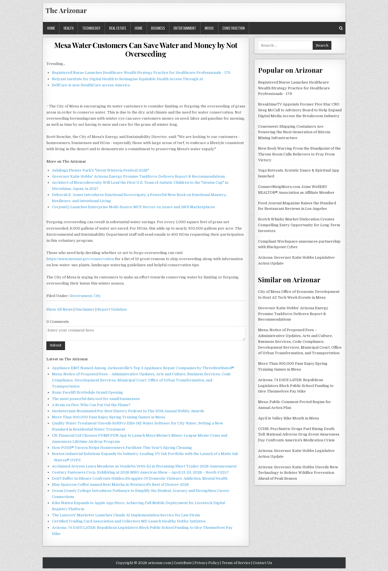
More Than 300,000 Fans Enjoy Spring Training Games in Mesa (108, 417)
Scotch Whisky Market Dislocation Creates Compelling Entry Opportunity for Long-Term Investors (299, 225)
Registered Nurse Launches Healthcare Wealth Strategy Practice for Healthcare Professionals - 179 (141, 73)
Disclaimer (85, 309)
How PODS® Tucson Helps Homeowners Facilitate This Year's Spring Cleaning (122, 448)
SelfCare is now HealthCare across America (91, 85)
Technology (91, 28)
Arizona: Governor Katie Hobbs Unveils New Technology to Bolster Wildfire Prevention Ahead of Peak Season (298, 473)
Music (209, 28)
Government (80, 296)
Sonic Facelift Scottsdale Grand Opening (87, 392)
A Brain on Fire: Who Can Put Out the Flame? (91, 405)
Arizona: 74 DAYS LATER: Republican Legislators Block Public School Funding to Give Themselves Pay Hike (296, 386)
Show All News (59, 309)
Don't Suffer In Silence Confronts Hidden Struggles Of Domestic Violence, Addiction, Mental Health (139, 478)
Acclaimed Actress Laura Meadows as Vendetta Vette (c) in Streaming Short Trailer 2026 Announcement (144, 466)
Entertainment (185, 28)
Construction (233, 28)
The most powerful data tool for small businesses (96, 399)
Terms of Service (236, 563)
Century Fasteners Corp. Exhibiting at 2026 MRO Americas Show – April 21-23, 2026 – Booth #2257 (140, 472)
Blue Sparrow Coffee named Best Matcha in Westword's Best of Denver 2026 (120, 484)
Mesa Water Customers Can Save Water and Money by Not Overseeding (145, 49)
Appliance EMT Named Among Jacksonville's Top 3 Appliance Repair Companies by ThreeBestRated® (143, 368)
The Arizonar (66, 10)
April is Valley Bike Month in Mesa (288, 418)
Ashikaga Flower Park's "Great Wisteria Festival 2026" (100, 170)
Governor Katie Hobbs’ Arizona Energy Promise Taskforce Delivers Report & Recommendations (293, 314)
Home (51, 28)
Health (69, 28)
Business (158, 28)
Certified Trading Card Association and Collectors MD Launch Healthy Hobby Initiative (129, 521)
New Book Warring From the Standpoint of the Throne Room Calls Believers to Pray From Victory (299, 154)
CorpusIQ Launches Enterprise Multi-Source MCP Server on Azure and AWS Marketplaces (133, 207)
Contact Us (262, 563)
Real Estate (117, 28)
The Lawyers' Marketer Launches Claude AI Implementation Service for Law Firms (126, 515)
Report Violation (112, 309)
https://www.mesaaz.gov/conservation (80, 259)
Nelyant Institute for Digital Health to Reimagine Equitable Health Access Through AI (127, 79)
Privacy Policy (206, 563)
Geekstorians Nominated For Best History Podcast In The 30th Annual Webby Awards (128, 411)
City (97, 296)
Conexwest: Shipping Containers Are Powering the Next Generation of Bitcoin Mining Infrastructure (294, 132)
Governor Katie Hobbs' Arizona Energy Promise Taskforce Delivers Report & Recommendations (138, 176)
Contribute (183, 563)
